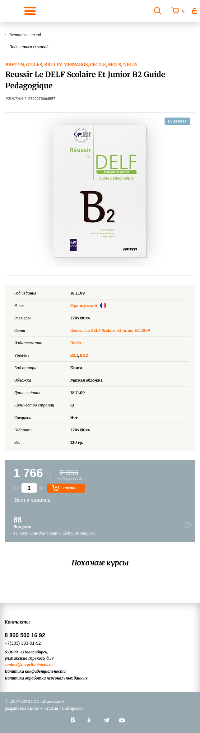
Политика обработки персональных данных (46, 678)
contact (11, 664)
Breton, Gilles (23, 64)
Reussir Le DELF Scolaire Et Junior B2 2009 (110, 330)
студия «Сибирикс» (64, 708)
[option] (100, 191)
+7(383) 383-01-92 (23, 643)
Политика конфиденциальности (35, 671)
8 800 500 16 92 (25, 635)
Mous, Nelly (122, 64)
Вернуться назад (25, 34)
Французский (88, 305)
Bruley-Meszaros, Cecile (75, 64)
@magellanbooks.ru (35, 664)
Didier (75, 343)
